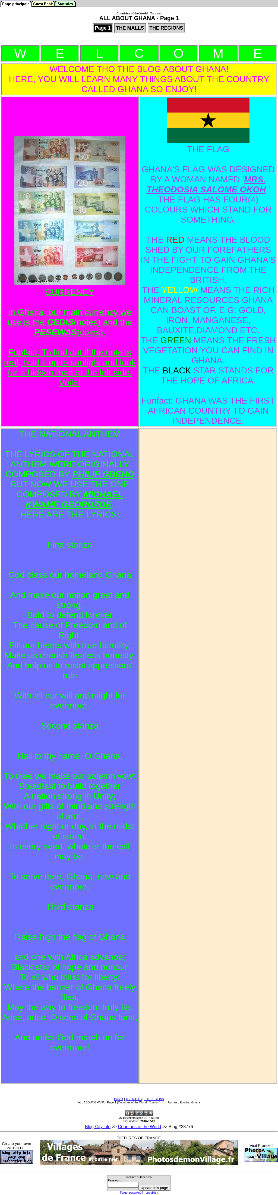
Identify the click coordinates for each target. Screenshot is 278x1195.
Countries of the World (139, 1126)
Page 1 (118, 1099)
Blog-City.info (97, 1126)
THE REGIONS (154, 1099)
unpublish (152, 1192)
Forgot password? (131, 1192)
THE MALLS (134, 1099)
